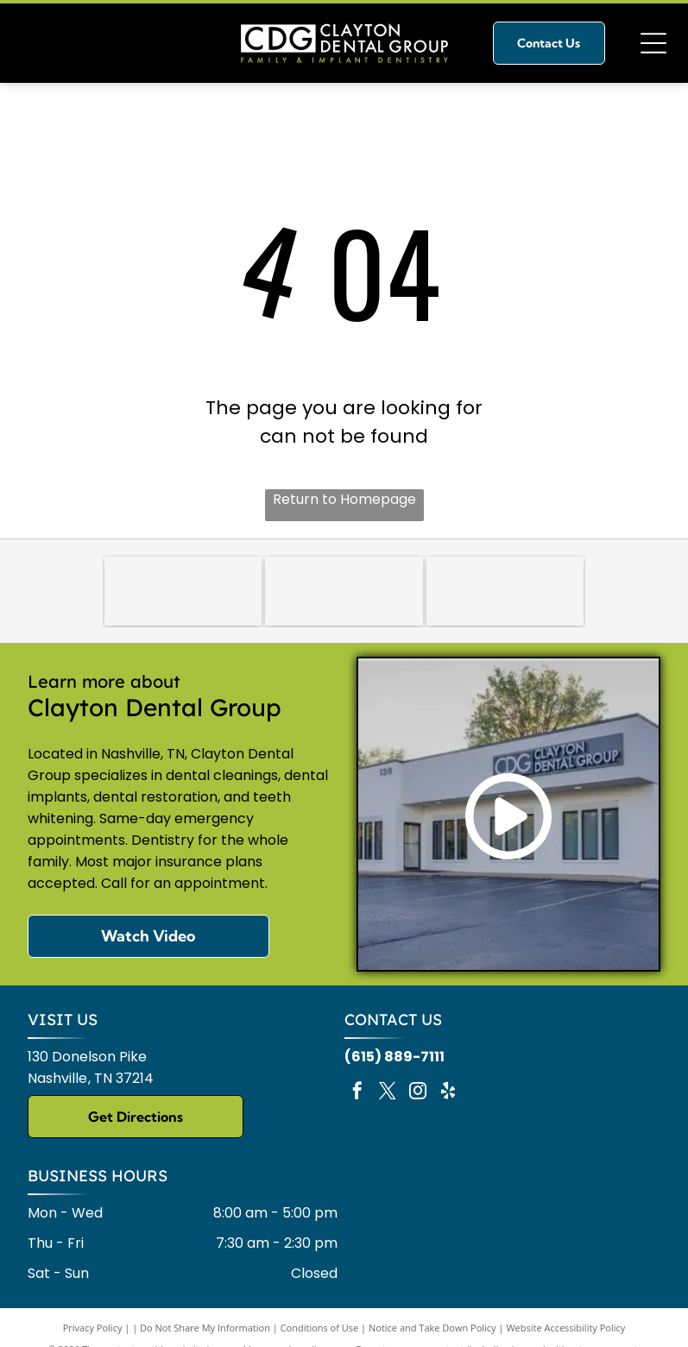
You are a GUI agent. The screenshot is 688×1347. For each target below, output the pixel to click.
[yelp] (448, 1093)
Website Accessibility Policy (565, 1327)
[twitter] (388, 1093)
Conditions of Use (320, 1327)
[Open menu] (653, 43)
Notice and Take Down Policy (432, 1327)
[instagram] (418, 1093)
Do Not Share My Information (205, 1327)
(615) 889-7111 (394, 1057)
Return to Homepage (344, 499)
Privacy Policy (93, 1327)
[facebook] (357, 1093)
